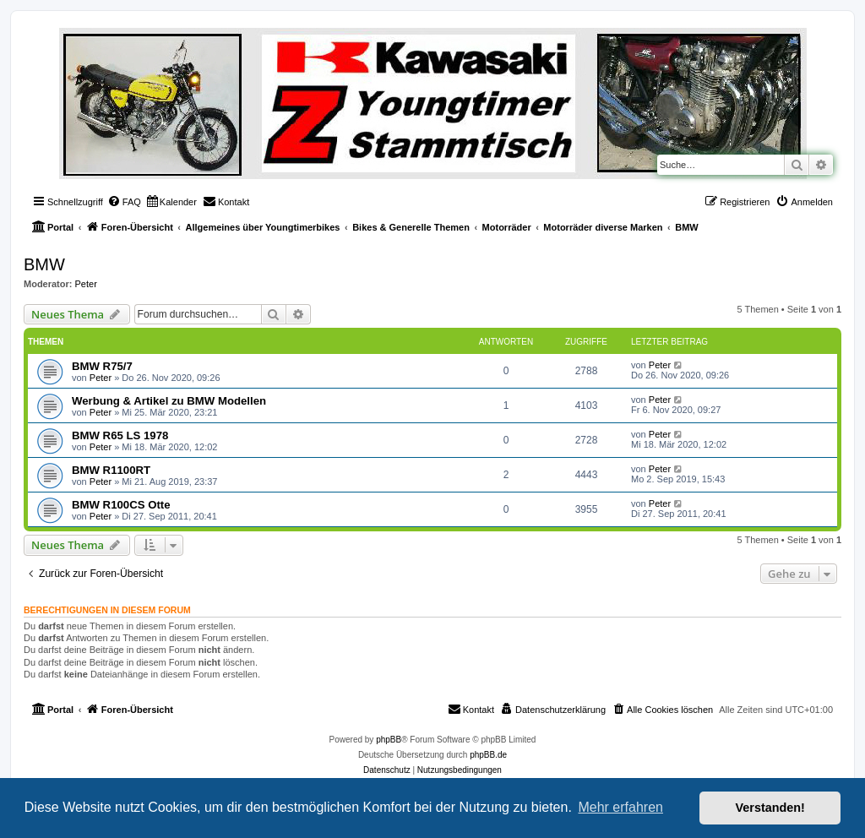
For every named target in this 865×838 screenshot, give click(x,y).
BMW (44, 264)
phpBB (388, 739)
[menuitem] (124, 202)
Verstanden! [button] (770, 807)
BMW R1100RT (111, 470)
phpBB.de (488, 754)
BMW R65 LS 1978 (120, 435)
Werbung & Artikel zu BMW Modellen (169, 401)
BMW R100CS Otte (121, 504)
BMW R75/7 (102, 366)
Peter (86, 284)
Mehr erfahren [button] (620, 807)
